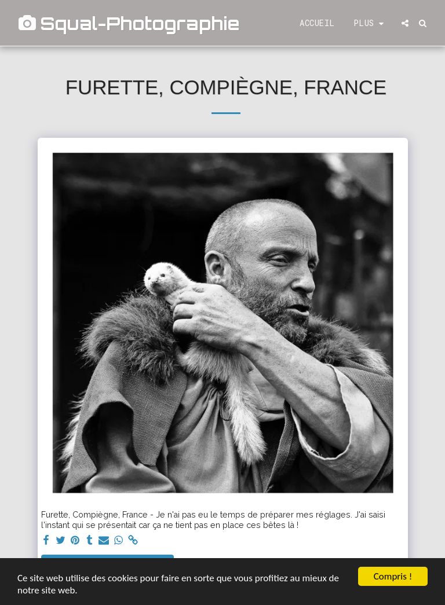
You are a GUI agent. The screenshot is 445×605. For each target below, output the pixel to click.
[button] (405, 23)
